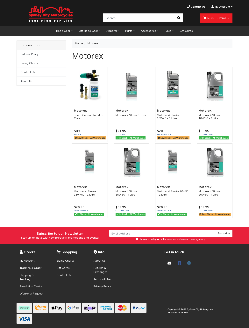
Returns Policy (30, 54)
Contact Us (28, 72)
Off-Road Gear (88, 31)
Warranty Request (31, 293)
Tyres (167, 31)
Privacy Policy (102, 286)
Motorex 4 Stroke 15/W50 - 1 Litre (85, 193)
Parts (128, 31)
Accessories (148, 31)
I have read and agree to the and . (171, 239)
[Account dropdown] (220, 6)
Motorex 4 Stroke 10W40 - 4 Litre (210, 116)
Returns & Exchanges (100, 270)
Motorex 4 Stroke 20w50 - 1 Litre (172, 193)
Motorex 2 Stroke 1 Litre (131, 115)
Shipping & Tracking (27, 277)
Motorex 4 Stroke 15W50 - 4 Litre (127, 193)
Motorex (80, 110)
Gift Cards (186, 31)
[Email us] (169, 263)
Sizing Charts (29, 63)
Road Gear (63, 31)
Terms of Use (102, 279)
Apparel (111, 31)
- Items (215, 18)
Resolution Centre (31, 286)
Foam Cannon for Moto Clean (89, 116)
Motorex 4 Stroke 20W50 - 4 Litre (210, 193)
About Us (26, 81)
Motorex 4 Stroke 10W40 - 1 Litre (168, 116)
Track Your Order (30, 268)
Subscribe (224, 233)
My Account (27, 260)
